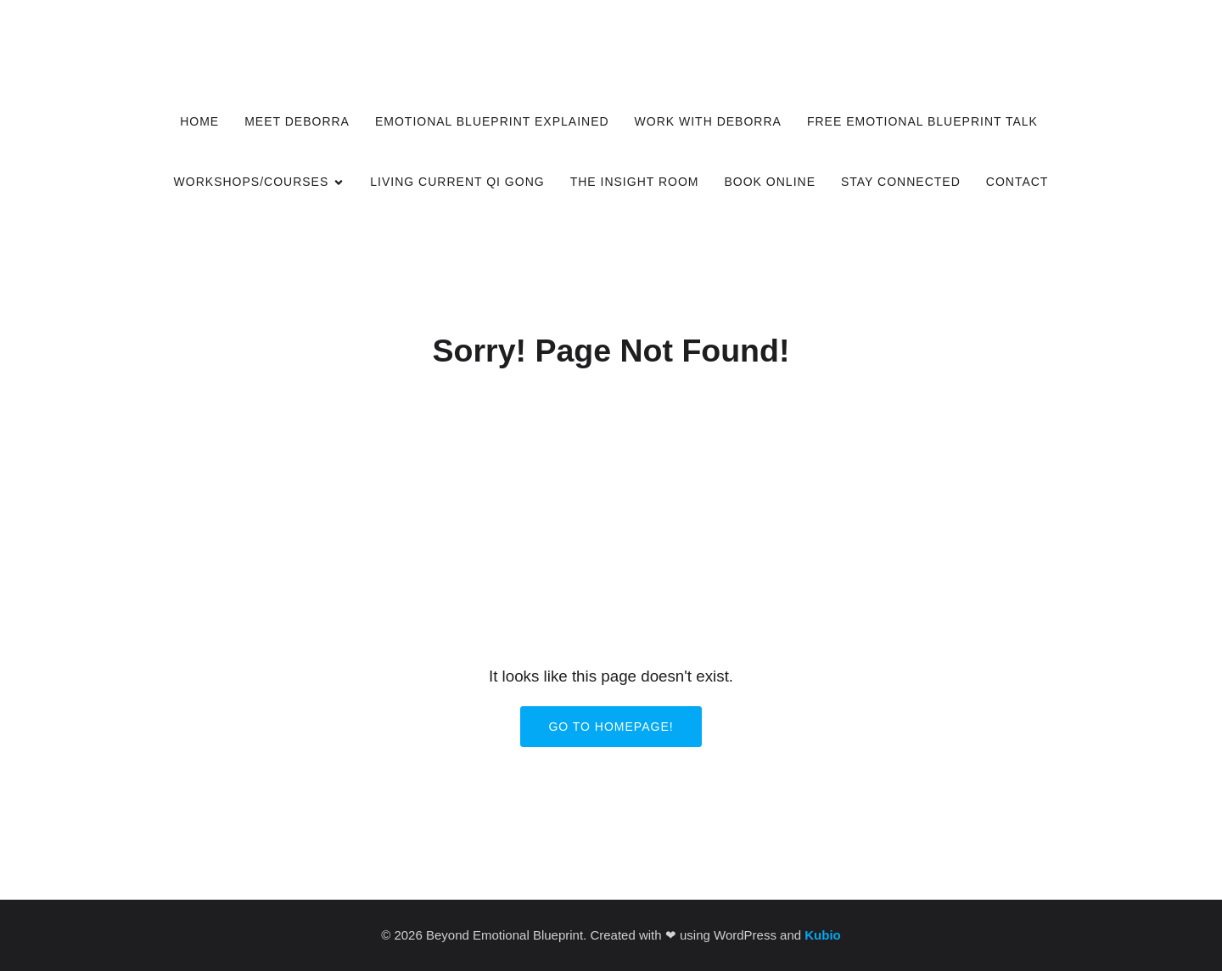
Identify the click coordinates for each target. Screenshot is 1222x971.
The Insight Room (634, 181)
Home (199, 121)
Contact (1017, 181)
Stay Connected (901, 181)
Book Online (770, 181)
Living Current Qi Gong (457, 181)
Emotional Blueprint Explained (492, 121)
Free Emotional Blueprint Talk (924, 121)
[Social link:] (1034, 22)
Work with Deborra (708, 121)
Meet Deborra (297, 121)
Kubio (822, 935)
